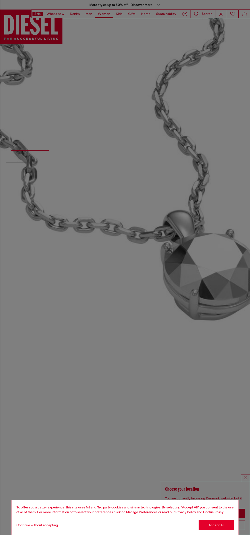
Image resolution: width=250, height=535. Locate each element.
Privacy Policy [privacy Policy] (185, 512)
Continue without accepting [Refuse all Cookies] (37, 525)
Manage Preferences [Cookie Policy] (142, 512)
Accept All (216, 525)
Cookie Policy (213, 512)
